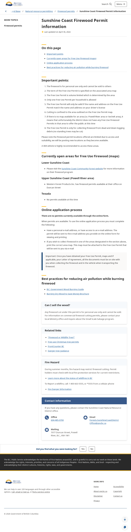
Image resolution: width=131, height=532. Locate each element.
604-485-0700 (57, 420)
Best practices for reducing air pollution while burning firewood (77, 67)
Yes (83, 448)
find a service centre (41, 492)
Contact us (117, 496)
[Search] (107, 4)
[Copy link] (125, 527)
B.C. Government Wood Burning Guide (65, 289)
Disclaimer (98, 496)
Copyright (117, 491)
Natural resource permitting (39, 11)
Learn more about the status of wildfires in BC (70, 378)
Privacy (97, 501)
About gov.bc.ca (100, 491)
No (91, 448)
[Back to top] (125, 519)
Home (96, 486)
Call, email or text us (20, 492)
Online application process (60, 62)
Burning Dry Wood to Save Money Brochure (68, 293)
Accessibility (118, 486)
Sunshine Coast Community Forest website (82, 168)
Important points (55, 54)
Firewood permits (66, 11)
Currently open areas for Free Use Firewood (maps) (71, 58)
